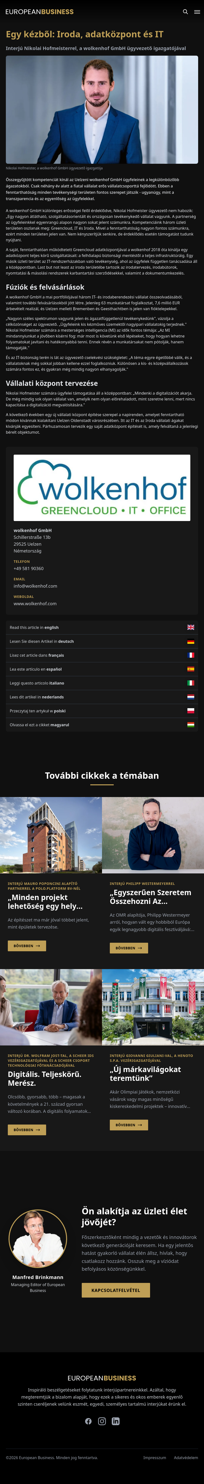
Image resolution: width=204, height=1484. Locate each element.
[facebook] (88, 1421)
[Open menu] (194, 12)
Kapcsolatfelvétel (116, 1290)
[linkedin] (116, 1421)
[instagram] (102, 1421)
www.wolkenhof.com (35, 603)
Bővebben (27, 945)
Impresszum (154, 1457)
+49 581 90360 (29, 568)
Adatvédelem (186, 1457)
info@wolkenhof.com (35, 586)
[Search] (185, 12)
